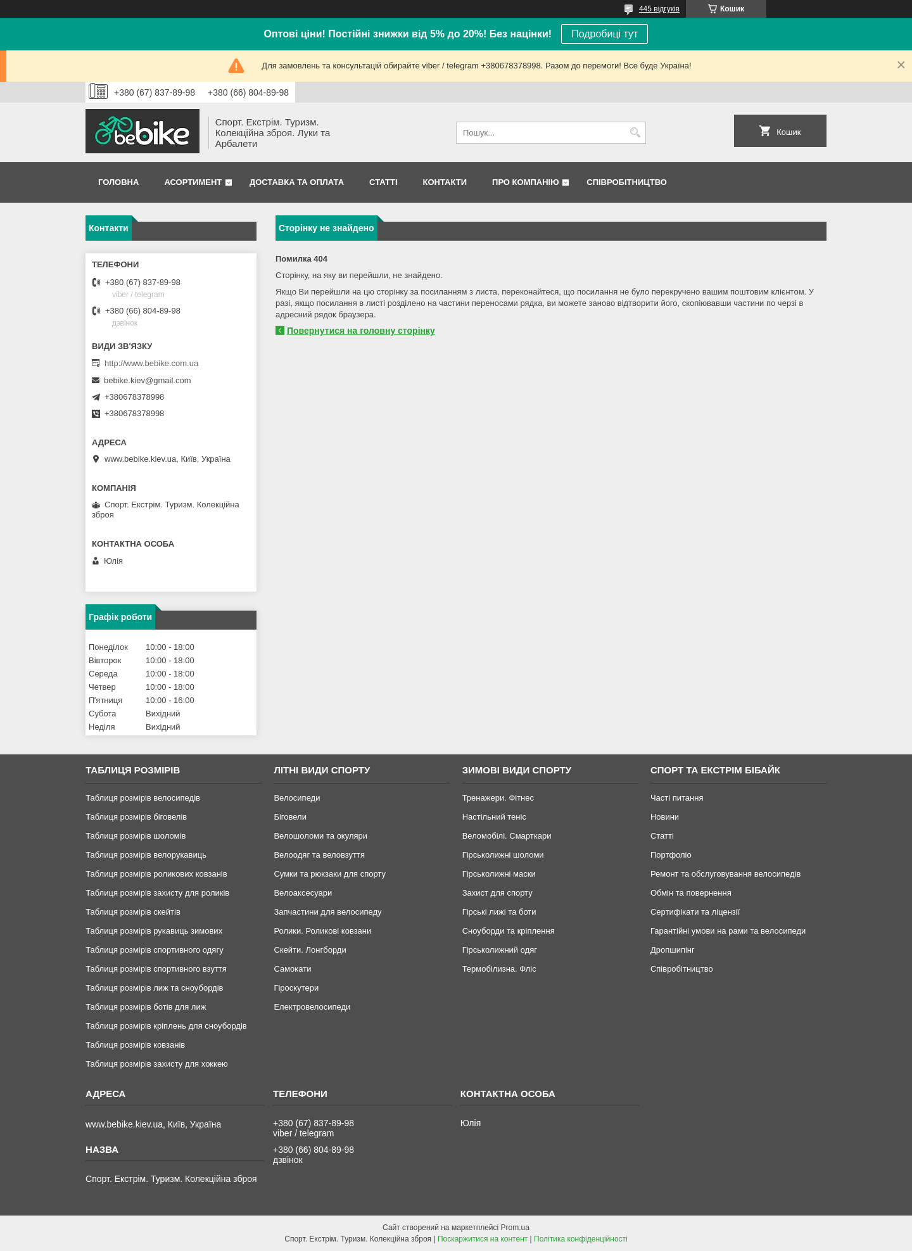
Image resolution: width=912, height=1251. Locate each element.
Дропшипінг (672, 950)
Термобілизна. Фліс (499, 969)
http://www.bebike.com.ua (151, 363)
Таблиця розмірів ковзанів (135, 1045)
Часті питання (677, 798)
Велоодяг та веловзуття (319, 855)
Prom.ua (515, 1227)
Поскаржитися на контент (483, 1239)
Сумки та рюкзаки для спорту (330, 874)
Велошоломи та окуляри (320, 836)
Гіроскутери (296, 988)
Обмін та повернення (691, 893)
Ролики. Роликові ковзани (322, 931)
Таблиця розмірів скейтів (133, 912)
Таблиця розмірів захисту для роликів (157, 893)
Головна (118, 182)
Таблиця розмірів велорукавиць (146, 855)
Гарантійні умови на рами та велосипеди (728, 931)
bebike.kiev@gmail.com (147, 380)
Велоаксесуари (303, 893)
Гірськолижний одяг (499, 950)
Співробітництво (626, 182)
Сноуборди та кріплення (508, 931)
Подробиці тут (604, 34)
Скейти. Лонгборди (310, 950)
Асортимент (193, 182)
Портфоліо (671, 855)
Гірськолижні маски (499, 874)
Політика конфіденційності (581, 1239)
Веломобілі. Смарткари (507, 836)
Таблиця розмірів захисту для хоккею (157, 1064)
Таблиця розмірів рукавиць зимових (154, 931)
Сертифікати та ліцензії (695, 912)
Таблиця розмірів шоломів (136, 836)
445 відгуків (659, 8)
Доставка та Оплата (297, 182)
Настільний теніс (494, 817)
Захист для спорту (497, 893)
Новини (664, 817)
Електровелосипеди (312, 1007)
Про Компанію (525, 182)
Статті (383, 182)
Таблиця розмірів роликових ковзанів (156, 874)
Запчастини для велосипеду (327, 912)
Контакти (445, 182)
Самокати (292, 969)
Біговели (290, 817)
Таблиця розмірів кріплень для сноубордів (166, 1026)
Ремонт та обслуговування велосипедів (725, 874)
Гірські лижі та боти (499, 912)
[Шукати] (635, 133)
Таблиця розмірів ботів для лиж (146, 1007)
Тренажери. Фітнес (498, 798)
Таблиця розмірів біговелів (136, 817)
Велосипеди (297, 798)
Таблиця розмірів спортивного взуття (156, 969)
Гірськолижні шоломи (503, 855)
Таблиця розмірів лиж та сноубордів (154, 988)
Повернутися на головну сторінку (361, 331)
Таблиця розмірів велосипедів (143, 798)
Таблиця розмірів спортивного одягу (154, 950)
